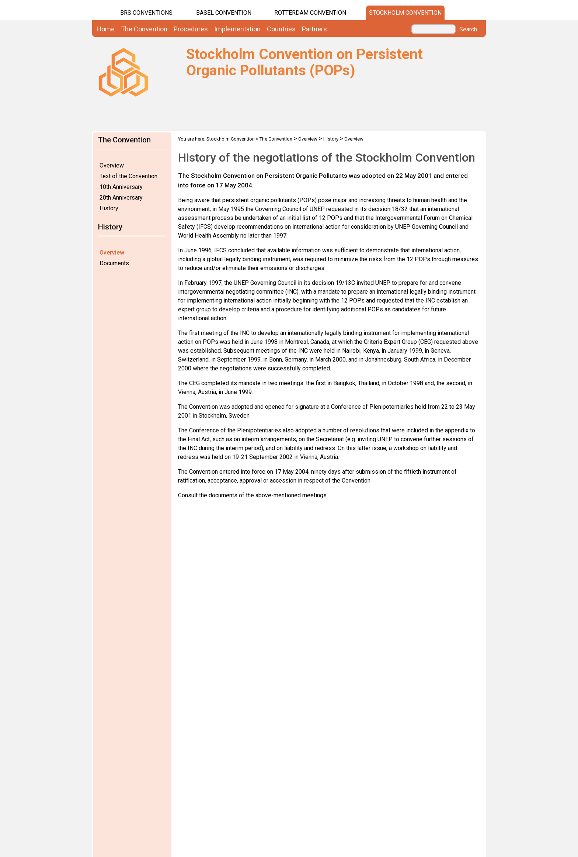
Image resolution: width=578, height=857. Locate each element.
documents (223, 495)
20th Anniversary (121, 197)
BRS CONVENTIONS (146, 12)
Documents (114, 263)
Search (468, 29)
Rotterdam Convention (310, 12)
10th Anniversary (121, 186)
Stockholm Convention (405, 12)
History (109, 208)
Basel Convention (223, 12)
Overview (112, 165)
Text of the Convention (128, 176)
